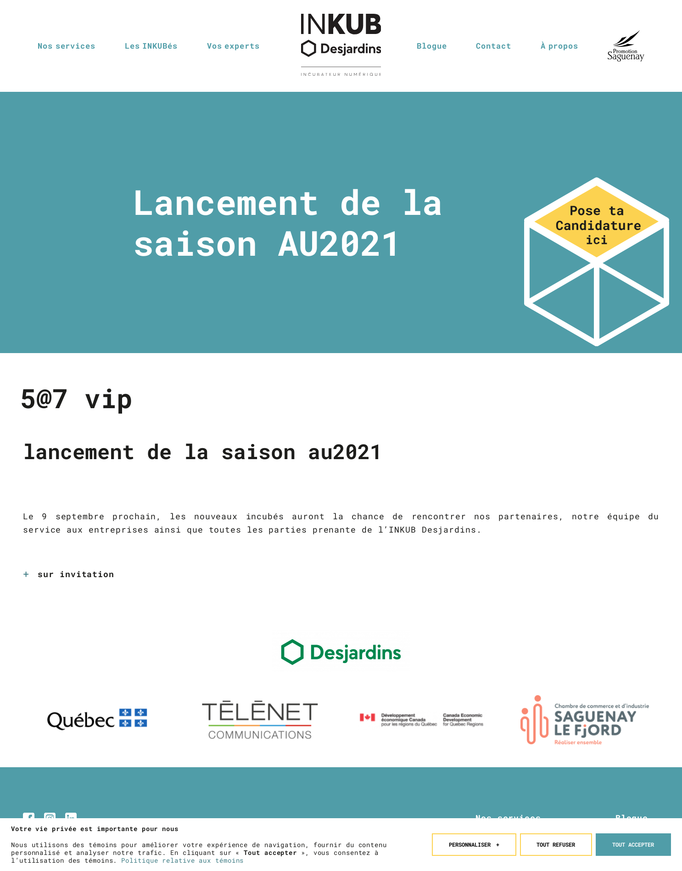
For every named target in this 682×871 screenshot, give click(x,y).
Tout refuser (556, 841)
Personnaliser (474, 841)
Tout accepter (633, 841)
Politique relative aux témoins (182, 858)
